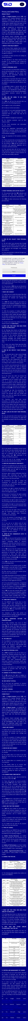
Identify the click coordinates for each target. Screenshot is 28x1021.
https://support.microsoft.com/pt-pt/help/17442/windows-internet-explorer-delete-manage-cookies (12, 1007)
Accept (14, 275)
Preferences (14, 267)
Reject (14, 271)
